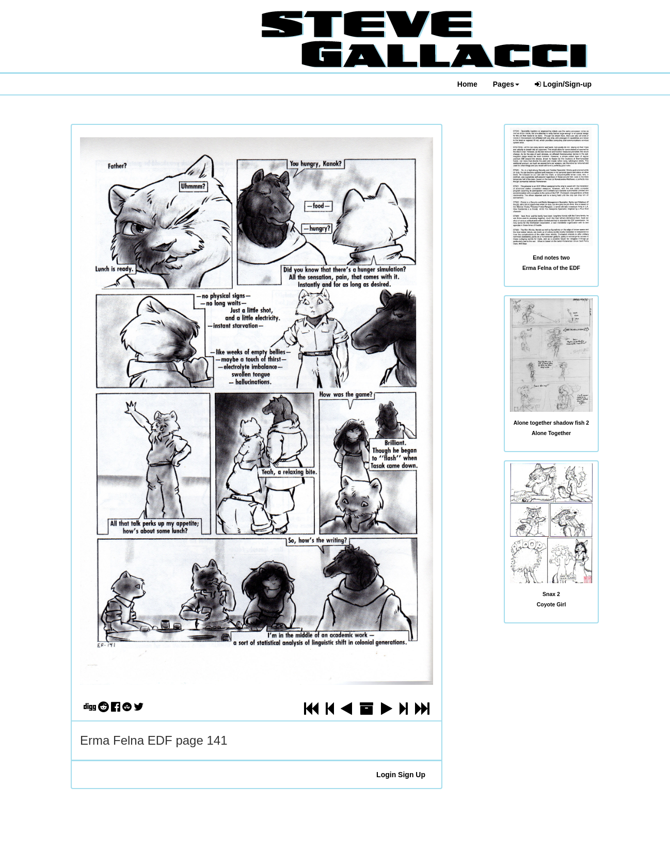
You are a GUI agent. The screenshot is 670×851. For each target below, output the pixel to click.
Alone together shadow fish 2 (551, 423)
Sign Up (411, 774)
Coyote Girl (551, 604)
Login (386, 774)
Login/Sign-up (563, 84)
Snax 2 (551, 594)
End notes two (551, 257)
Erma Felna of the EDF (551, 268)
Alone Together (551, 433)
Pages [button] (506, 84)
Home (467, 84)
